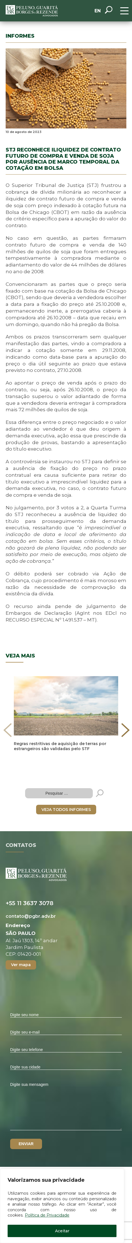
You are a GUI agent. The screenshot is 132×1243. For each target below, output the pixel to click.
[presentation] (7, 730)
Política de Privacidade (47, 1215)
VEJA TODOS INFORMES (66, 809)
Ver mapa (21, 964)
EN (97, 10)
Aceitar (62, 1230)
